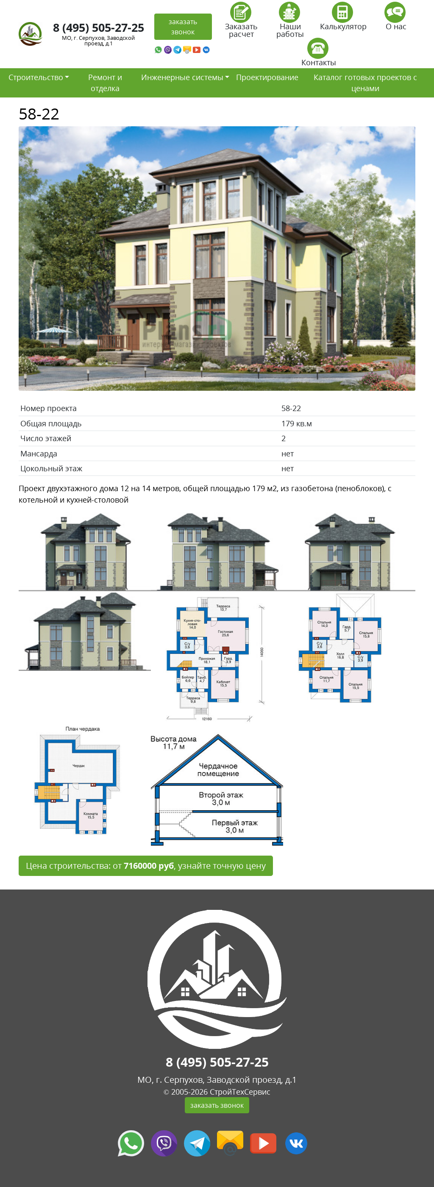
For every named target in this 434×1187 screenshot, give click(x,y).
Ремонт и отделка (105, 82)
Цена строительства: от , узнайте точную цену (146, 865)
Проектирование (267, 77)
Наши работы (290, 22)
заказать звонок (183, 26)
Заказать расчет (241, 22)
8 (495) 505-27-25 (98, 27)
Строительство (35, 77)
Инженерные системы (182, 77)
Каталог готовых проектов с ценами (365, 82)
